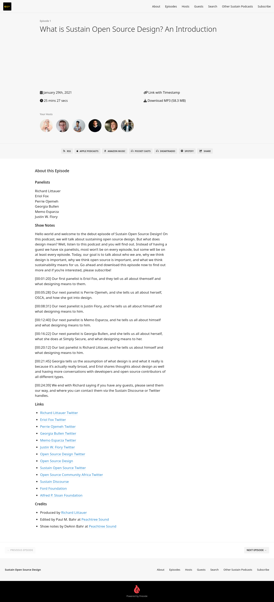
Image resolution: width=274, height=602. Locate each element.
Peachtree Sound (95, 519)
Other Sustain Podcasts (237, 6)
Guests (198, 6)
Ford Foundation (53, 488)
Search (212, 6)
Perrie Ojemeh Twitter (58, 426)
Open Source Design (56, 461)
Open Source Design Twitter (62, 454)
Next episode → (257, 550)
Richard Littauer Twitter (59, 412)
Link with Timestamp (162, 92)
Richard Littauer (74, 512)
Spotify (187, 151)
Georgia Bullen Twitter (58, 433)
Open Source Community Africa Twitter (71, 474)
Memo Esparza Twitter (58, 440)
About (156, 6)
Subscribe (264, 6)
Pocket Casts (141, 151)
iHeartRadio (165, 151)
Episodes (171, 6)
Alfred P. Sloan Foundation (61, 495)
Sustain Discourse (54, 481)
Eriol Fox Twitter (53, 419)
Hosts (185, 6)
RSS (67, 151)
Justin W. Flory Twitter (57, 447)
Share (205, 151)
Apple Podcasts (87, 151)
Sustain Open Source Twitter (63, 467)
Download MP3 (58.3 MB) (165, 100)
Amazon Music (114, 151)
